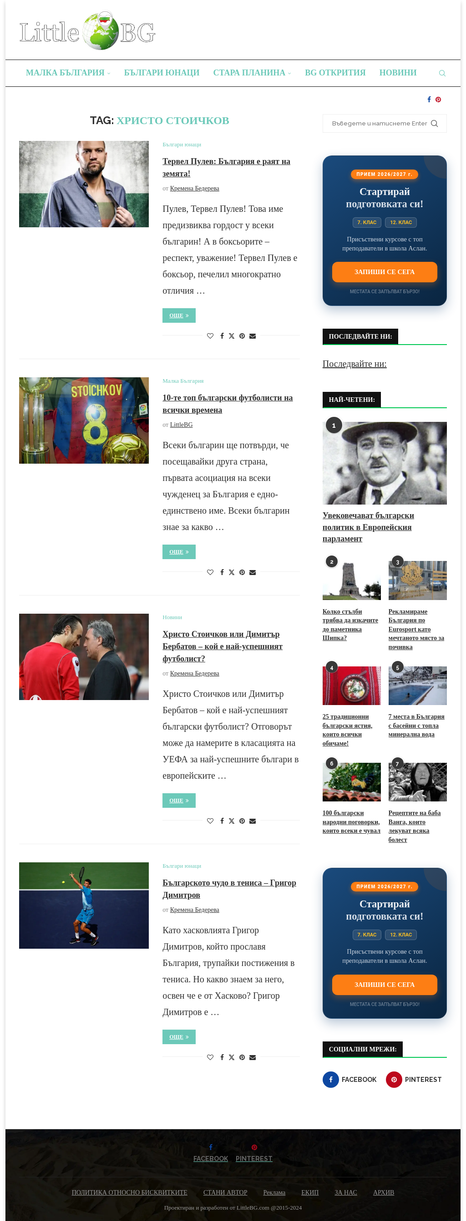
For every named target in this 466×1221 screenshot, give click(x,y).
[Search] (442, 73)
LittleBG (181, 424)
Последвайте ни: (355, 364)
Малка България (65, 72)
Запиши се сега (385, 271)
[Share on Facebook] (222, 336)
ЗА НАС (345, 1192)
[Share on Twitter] (231, 336)
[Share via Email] (252, 336)
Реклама (274, 1192)
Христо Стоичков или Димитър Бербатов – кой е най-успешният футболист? (222, 646)
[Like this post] (210, 336)
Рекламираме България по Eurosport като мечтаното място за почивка (417, 629)
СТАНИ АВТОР (225, 1192)
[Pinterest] (438, 99)
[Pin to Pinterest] (242, 336)
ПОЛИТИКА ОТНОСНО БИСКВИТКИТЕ (129, 1192)
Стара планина (249, 72)
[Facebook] (429, 99)
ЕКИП (310, 1192)
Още (179, 315)
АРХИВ (383, 1192)
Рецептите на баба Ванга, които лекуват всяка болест (415, 826)
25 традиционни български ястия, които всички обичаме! (347, 730)
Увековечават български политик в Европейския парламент (368, 527)
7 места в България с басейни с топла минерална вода (417, 725)
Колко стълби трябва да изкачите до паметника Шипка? (350, 625)
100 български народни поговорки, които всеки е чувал (351, 822)
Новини (398, 72)
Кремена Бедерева (194, 188)
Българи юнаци (162, 72)
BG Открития (335, 72)
